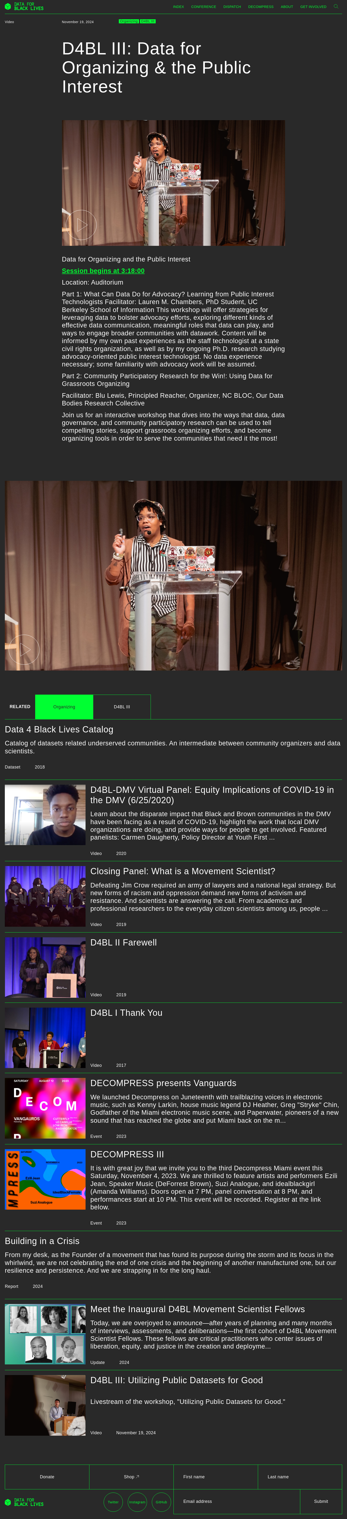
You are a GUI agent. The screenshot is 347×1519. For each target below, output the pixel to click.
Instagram (137, 1502)
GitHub (161, 1502)
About (287, 7)
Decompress (261, 7)
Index (178, 7)
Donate (47, 1476)
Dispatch (232, 7)
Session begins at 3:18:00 (103, 270)
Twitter (113, 1502)
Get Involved (313, 7)
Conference (203, 7)
